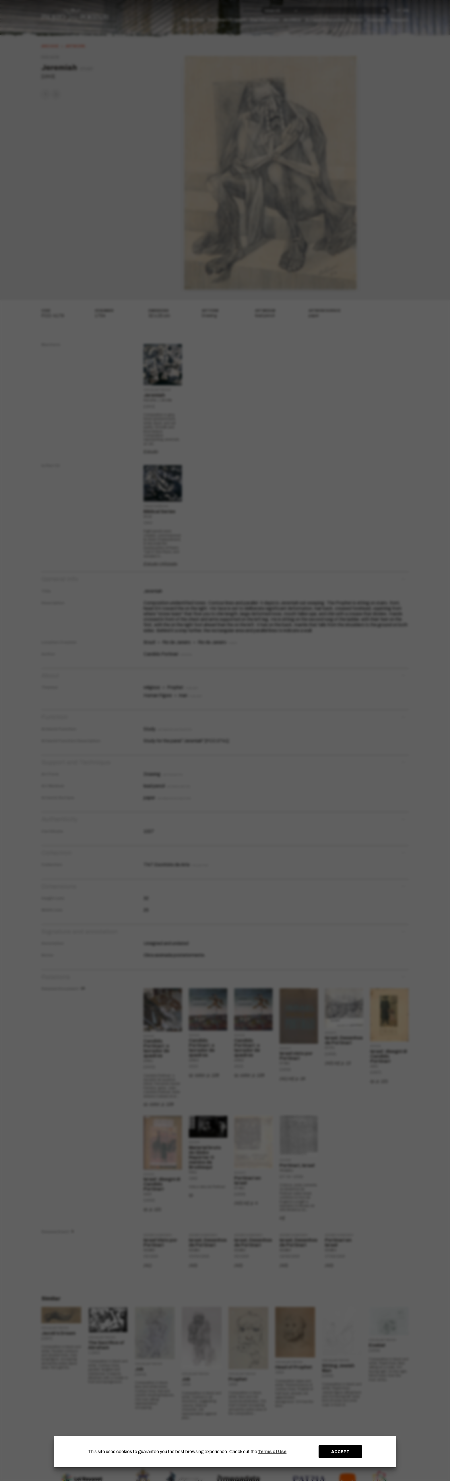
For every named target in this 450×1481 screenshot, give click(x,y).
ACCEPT (340, 1451)
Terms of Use (272, 1451)
